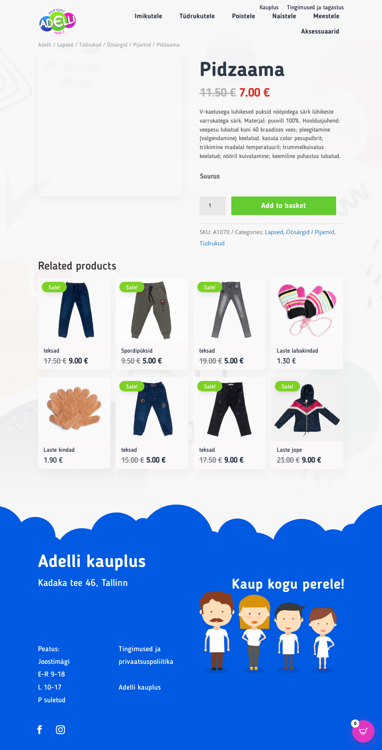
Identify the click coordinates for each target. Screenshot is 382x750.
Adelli (44, 45)
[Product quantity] (213, 205)
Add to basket (286, 206)
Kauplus (269, 8)
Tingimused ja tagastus (315, 8)
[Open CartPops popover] (363, 731)
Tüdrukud (90, 45)
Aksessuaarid (320, 31)
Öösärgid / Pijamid (129, 45)
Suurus (210, 176)
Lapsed (65, 45)
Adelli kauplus (140, 687)
